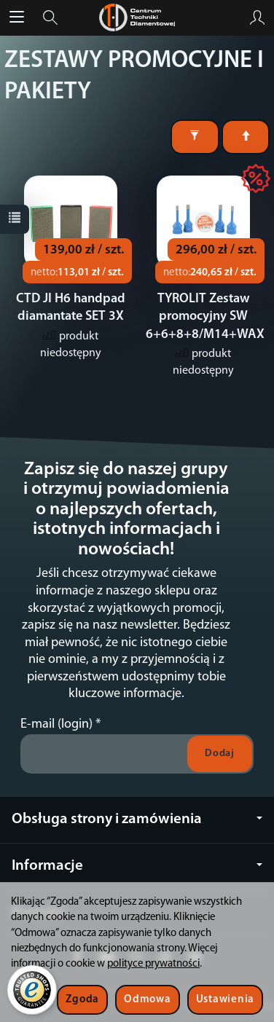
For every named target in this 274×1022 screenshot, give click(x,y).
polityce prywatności (153, 964)
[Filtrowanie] (195, 136)
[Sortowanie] (246, 136)
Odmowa (147, 999)
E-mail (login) (56, 724)
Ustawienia (225, 999)
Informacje (137, 865)
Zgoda (82, 999)
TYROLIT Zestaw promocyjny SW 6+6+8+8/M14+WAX (205, 317)
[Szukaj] (50, 17)
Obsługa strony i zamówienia (137, 819)
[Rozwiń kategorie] (17, 17)
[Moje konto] (257, 17)
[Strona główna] (136, 17)
